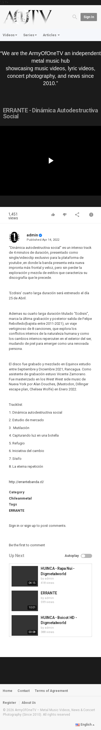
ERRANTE (16, 510)
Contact (24, 691)
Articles (51, 35)
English (85, 724)
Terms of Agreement (51, 691)
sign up (30, 526)
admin (32, 235)
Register (9, 703)
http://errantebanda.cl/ (26, 482)
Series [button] (30, 35)
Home (7, 691)
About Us (29, 703)
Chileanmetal (20, 498)
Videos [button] (10, 35)
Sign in (88, 17)
